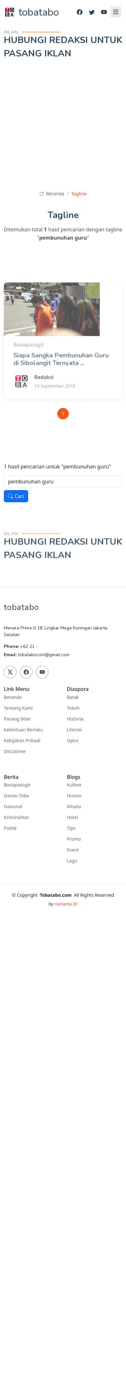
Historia (75, 719)
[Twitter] (91, 12)
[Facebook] (79, 12)
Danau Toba (16, 796)
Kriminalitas (16, 817)
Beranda (51, 194)
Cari (16, 496)
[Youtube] (103, 12)
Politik (10, 828)
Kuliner (74, 785)
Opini (72, 740)
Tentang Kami (18, 708)
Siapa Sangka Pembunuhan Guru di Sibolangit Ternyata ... (61, 377)
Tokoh (73, 708)
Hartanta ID (65, 904)
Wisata (74, 806)
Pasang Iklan (17, 719)
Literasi (74, 730)
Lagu (72, 861)
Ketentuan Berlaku (23, 730)
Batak (73, 697)
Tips (71, 828)
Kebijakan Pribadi (22, 740)
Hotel (72, 817)
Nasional (13, 806)
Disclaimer (15, 751)
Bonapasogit (17, 785)
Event (73, 850)
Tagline (79, 194)
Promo (74, 839)
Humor (74, 796)
